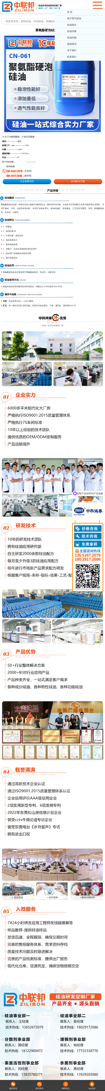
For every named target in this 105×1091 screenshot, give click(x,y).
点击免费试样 (27, 181)
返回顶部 (100, 1073)
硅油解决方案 (78, 181)
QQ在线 (92, 1085)
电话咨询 (39, 1085)
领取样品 (65, 1085)
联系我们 (71, 56)
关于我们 (71, 50)
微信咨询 (13, 1085)
